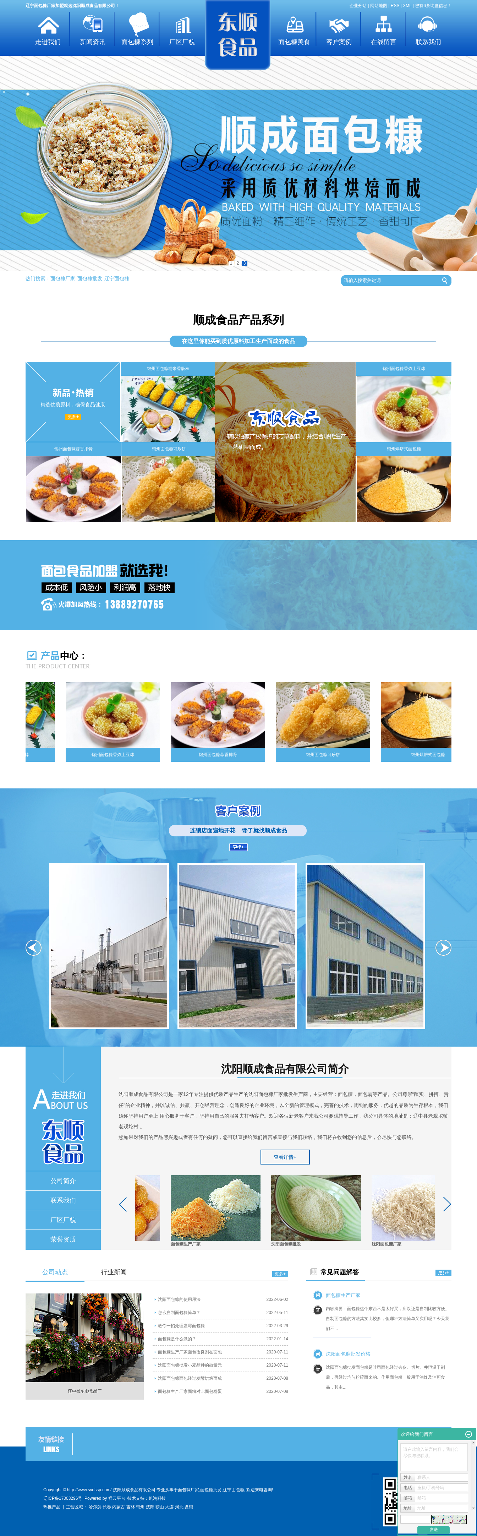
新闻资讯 (92, 41)
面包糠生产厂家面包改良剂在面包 (190, 1352)
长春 (107, 1506)
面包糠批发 (89, 278)
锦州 (140, 1506)
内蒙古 (118, 1506)
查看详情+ (285, 1157)
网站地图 (378, 5)
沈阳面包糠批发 (287, 1244)
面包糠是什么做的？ (177, 1338)
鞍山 (159, 1506)
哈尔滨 (95, 1506)
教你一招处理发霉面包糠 (181, 1325)
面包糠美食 (294, 41)
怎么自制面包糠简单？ (179, 1312)
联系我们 (428, 41)
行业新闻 (114, 1272)
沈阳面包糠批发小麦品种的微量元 (190, 1365)
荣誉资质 (63, 1239)
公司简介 (63, 1180)
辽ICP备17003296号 (62, 1498)
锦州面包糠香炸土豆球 (404, 368)
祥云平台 (116, 1498)
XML (407, 5)
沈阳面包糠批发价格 (348, 1354)
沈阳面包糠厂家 (388, 1244)
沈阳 (150, 1506)
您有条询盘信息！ (433, 5)
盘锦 (189, 1506)
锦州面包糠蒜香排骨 (73, 448)
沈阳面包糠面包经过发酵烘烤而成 (190, 1378)
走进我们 (48, 41)
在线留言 (383, 41)
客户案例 (339, 41)
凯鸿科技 (157, 1498)
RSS (395, 5)
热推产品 (51, 1506)
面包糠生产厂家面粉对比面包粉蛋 (190, 1391)
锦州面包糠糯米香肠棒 (168, 368)
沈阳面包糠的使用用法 (179, 1299)
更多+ (73, 416)
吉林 (130, 1506)
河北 (179, 1506)
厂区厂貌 (182, 41)
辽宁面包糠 (116, 278)
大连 (169, 1506)
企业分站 (358, 5)
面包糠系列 (137, 41)
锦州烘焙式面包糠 (404, 448)
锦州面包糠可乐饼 (169, 448)
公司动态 (55, 1272)
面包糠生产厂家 (187, 1244)
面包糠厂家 (62, 278)
